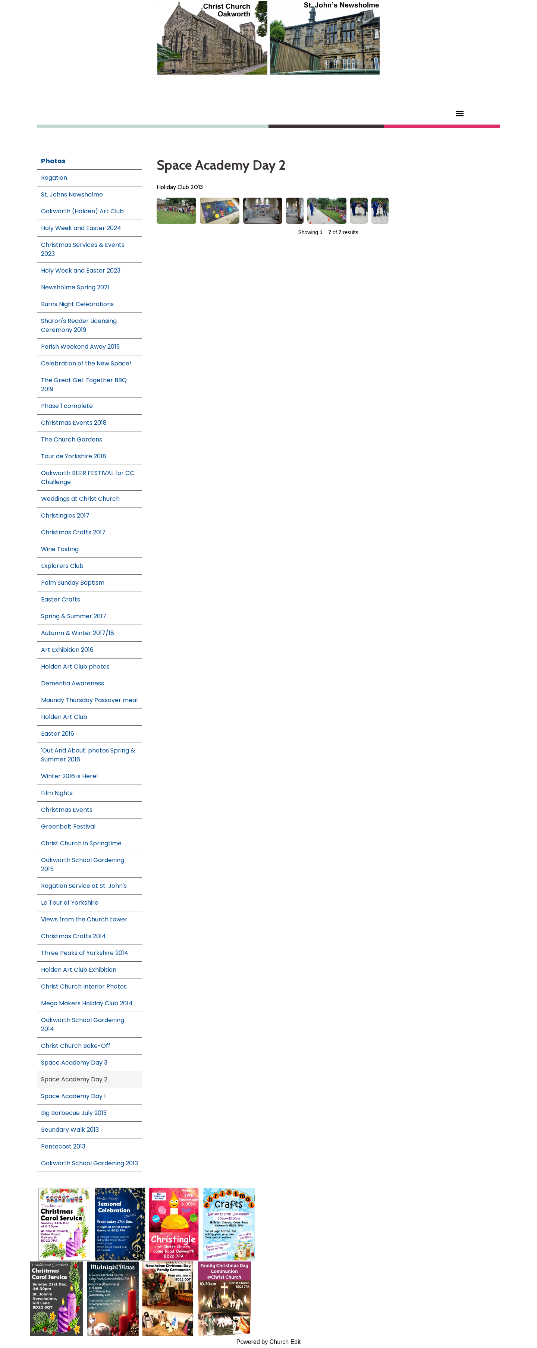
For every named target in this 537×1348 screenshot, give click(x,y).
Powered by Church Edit (268, 1342)
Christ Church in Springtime (81, 843)
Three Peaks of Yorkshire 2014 (84, 953)
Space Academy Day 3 (74, 1062)
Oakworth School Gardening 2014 (82, 1024)
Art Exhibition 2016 (67, 649)
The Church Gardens (71, 439)
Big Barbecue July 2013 (74, 1113)
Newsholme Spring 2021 (75, 287)
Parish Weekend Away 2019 (80, 346)
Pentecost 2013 (63, 1146)
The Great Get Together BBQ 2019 (84, 384)
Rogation (54, 177)
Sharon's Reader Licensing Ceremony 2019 (79, 325)
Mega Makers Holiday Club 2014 (87, 1003)
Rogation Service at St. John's (84, 886)
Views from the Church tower (84, 919)
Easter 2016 (57, 733)
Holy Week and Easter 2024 (81, 228)
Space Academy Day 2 (74, 1079)
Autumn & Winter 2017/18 (77, 633)
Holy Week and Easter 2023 (80, 270)
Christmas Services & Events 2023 (83, 249)
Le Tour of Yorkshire (69, 902)
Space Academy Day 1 (73, 1096)
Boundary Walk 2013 (70, 1129)
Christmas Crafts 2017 (73, 532)
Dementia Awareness (72, 683)
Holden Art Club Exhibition (78, 969)
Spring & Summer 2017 (73, 616)
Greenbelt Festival (68, 826)
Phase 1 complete (67, 406)
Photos (53, 161)
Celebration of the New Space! (86, 363)
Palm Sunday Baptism (72, 582)
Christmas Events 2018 (74, 422)
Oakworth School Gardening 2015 (82, 864)
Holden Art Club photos (75, 666)
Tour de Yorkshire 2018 (73, 456)
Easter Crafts (60, 599)
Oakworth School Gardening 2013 (89, 1163)
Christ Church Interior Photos (84, 986)
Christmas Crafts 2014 (73, 936)
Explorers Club (62, 566)
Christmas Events (66, 809)
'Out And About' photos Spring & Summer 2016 (88, 755)
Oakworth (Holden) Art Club (82, 211)
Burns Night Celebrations (77, 304)
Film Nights (57, 793)
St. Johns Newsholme (72, 194)
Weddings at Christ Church (80, 498)
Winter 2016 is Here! (69, 776)
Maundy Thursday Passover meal (89, 700)
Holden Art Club (64, 717)
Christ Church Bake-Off (75, 1045)
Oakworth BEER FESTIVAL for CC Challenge (87, 477)
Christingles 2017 (65, 515)
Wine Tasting (60, 549)
